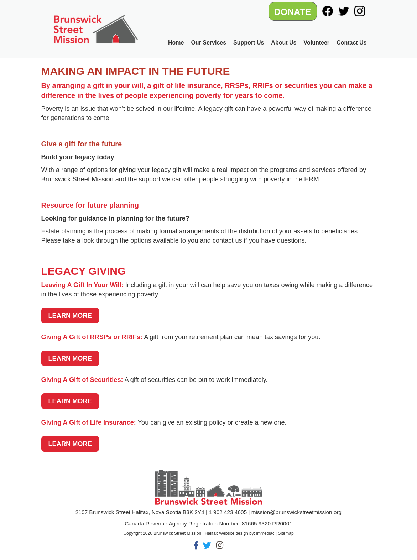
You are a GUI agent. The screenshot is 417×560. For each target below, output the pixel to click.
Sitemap (286, 533)
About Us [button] (283, 43)
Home (176, 43)
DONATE (292, 12)
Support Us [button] (248, 43)
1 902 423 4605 (228, 512)
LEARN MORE (70, 315)
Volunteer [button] (316, 43)
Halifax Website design (226, 533)
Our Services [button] (208, 43)
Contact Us (351, 43)
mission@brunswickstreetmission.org (296, 512)
